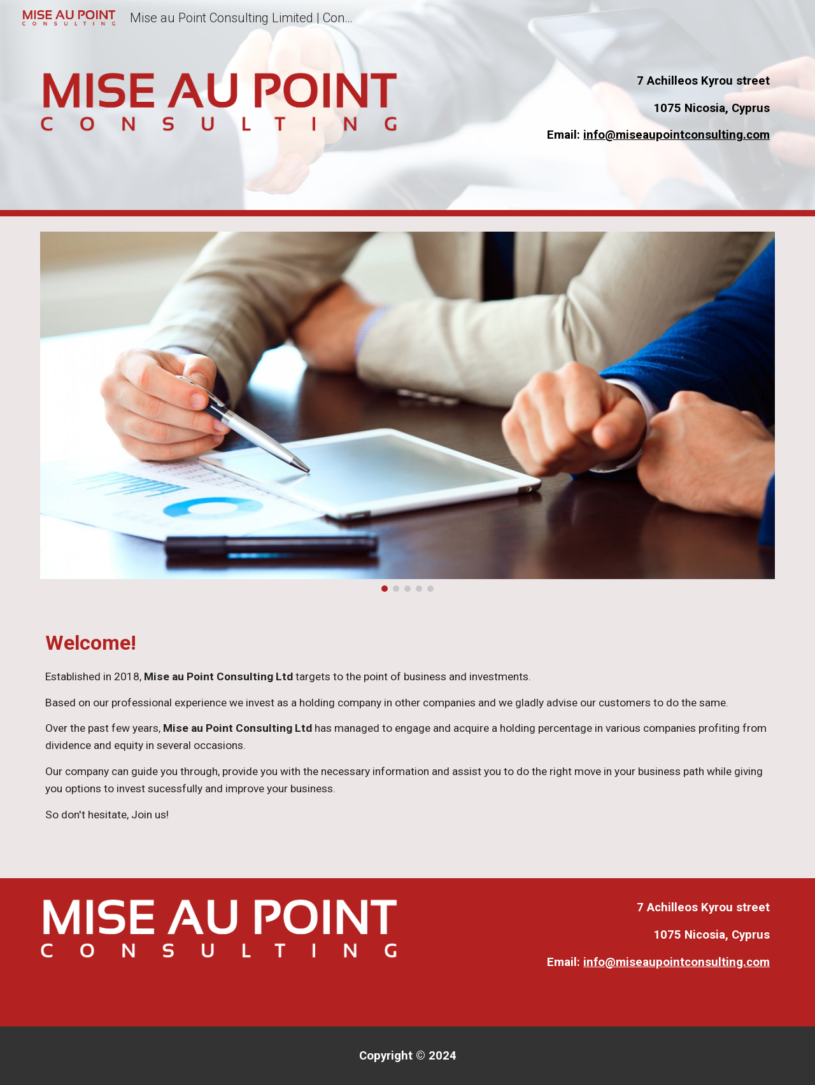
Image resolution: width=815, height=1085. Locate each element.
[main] (596, 108)
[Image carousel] (407, 412)
